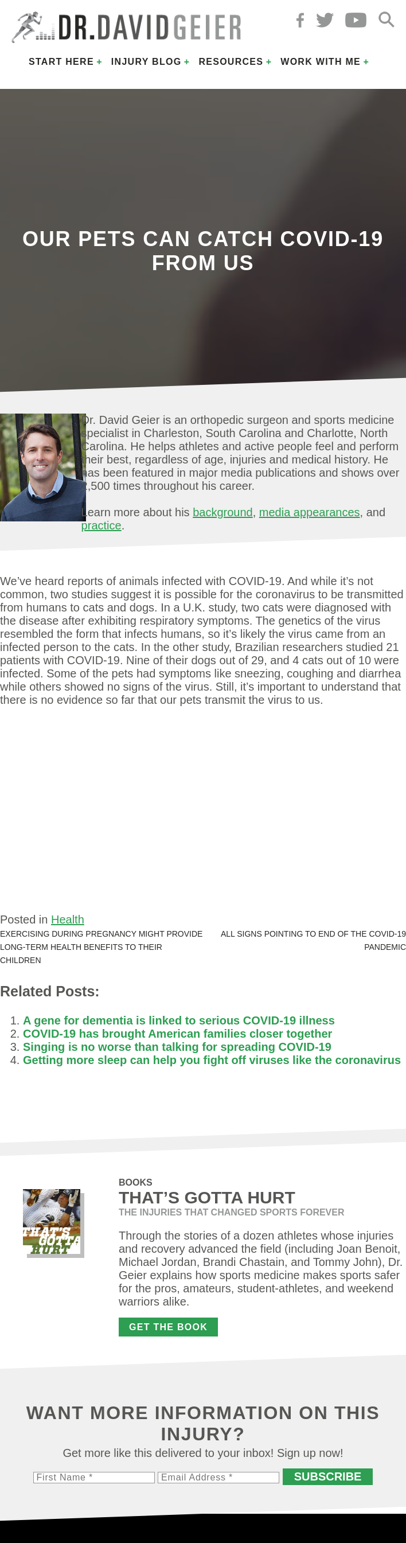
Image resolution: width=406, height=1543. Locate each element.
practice (101, 525)
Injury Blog (146, 62)
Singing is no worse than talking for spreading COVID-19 (177, 1047)
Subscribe (328, 1476)
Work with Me (320, 62)
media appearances (309, 512)
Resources (230, 62)
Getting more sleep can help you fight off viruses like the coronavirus (212, 1060)
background (223, 512)
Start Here (61, 62)
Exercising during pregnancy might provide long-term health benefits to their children (101, 947)
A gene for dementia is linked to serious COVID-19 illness (179, 1020)
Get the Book (168, 1327)
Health (67, 919)
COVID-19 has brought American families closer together (177, 1033)
